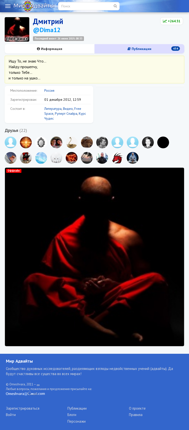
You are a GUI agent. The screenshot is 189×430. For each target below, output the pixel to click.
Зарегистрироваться (22, 408)
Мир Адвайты (19, 361)
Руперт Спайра (66, 113)
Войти (11, 414)
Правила (135, 414)
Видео (68, 108)
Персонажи (76, 421)
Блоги (71, 414)
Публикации (153, 48)
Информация (49, 49)
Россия (49, 90)
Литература (53, 108)
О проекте (137, 408)
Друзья (11, 130)
